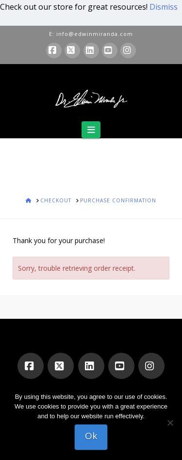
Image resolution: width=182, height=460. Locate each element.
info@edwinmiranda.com (94, 33)
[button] (91, 129)
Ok (91, 435)
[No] (170, 422)
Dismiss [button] (163, 6)
